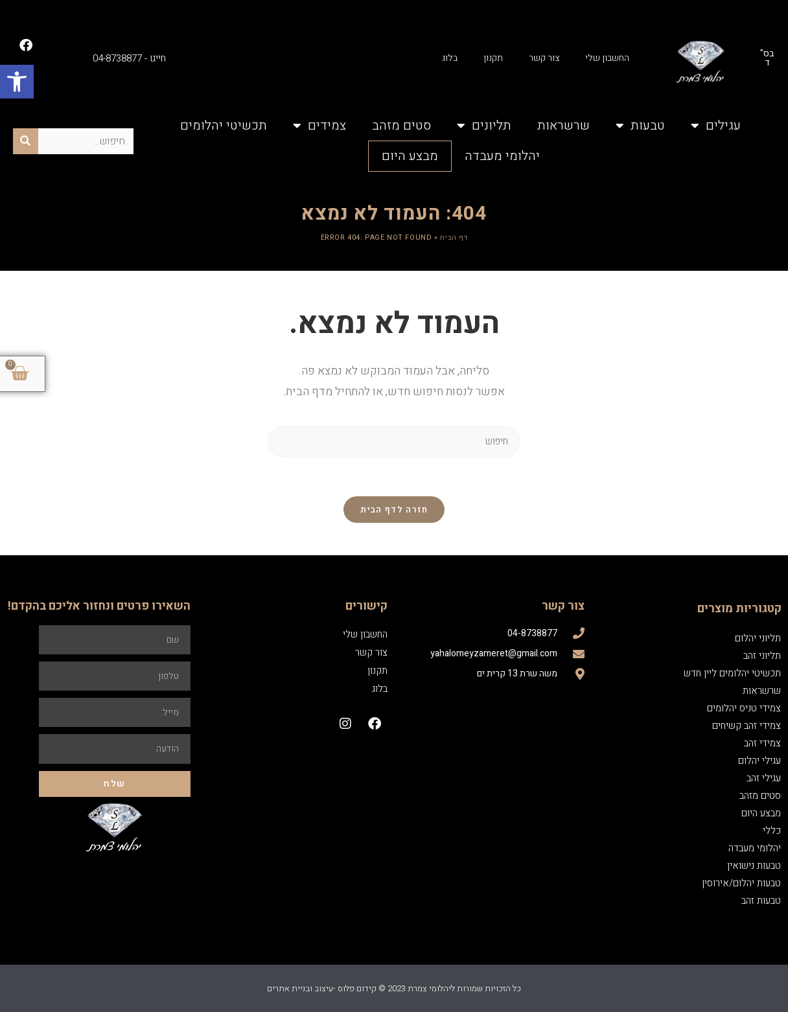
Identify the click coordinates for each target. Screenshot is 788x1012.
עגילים (716, 126)
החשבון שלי (607, 58)
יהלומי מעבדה (502, 155)
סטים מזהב (401, 125)
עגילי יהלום (759, 760)
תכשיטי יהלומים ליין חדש (732, 673)
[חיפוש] (25, 141)
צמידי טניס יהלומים (744, 708)
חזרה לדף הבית (394, 509)
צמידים (319, 126)
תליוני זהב (762, 656)
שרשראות (563, 125)
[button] (17, 81)
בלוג (450, 58)
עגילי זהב (764, 778)
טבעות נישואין (754, 865)
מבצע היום (410, 155)
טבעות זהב (761, 900)
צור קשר (544, 58)
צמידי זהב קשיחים (746, 726)
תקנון (493, 58)
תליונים (484, 126)
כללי (772, 830)
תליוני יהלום (758, 638)
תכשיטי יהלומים (223, 125)
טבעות (640, 126)
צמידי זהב (762, 743)
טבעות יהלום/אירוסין (741, 883)
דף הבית (453, 237)
